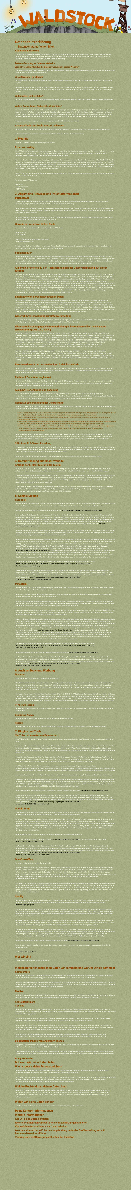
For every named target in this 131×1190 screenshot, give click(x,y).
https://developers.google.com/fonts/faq (64, 839)
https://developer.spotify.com (24, 905)
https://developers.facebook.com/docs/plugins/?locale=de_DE (82, 510)
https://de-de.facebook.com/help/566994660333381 (73, 564)
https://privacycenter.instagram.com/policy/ (70, 645)
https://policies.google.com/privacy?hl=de (94, 791)
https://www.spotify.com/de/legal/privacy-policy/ (83, 940)
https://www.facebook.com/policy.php (27, 566)
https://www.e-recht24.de (28, 952)
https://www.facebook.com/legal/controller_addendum (33, 550)
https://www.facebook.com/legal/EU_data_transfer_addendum (35, 564)
